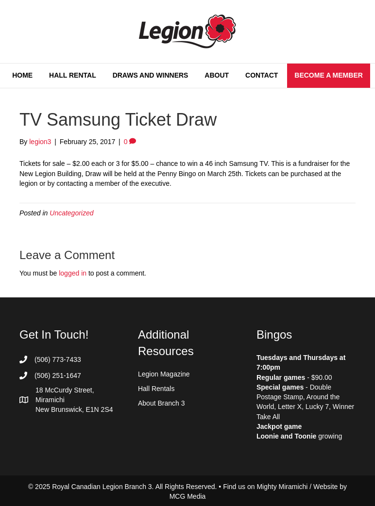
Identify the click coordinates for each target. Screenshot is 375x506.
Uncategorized (71, 213)
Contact (261, 75)
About (217, 75)
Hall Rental (72, 75)
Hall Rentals (156, 388)
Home (22, 75)
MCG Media (188, 496)
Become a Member (328, 75)
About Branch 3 (161, 403)
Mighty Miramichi (281, 486)
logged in (72, 273)
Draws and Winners (150, 75)
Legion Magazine (164, 374)
